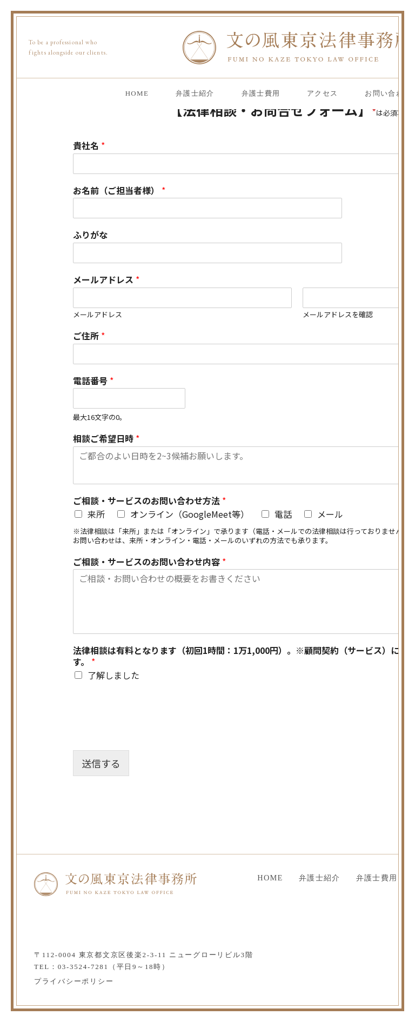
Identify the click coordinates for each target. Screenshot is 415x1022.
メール (330, 513)
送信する (101, 763)
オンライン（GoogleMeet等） (189, 513)
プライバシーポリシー (73, 981)
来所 (96, 513)
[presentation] (155, 732)
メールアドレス (97, 314)
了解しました (113, 675)
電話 (283, 513)
